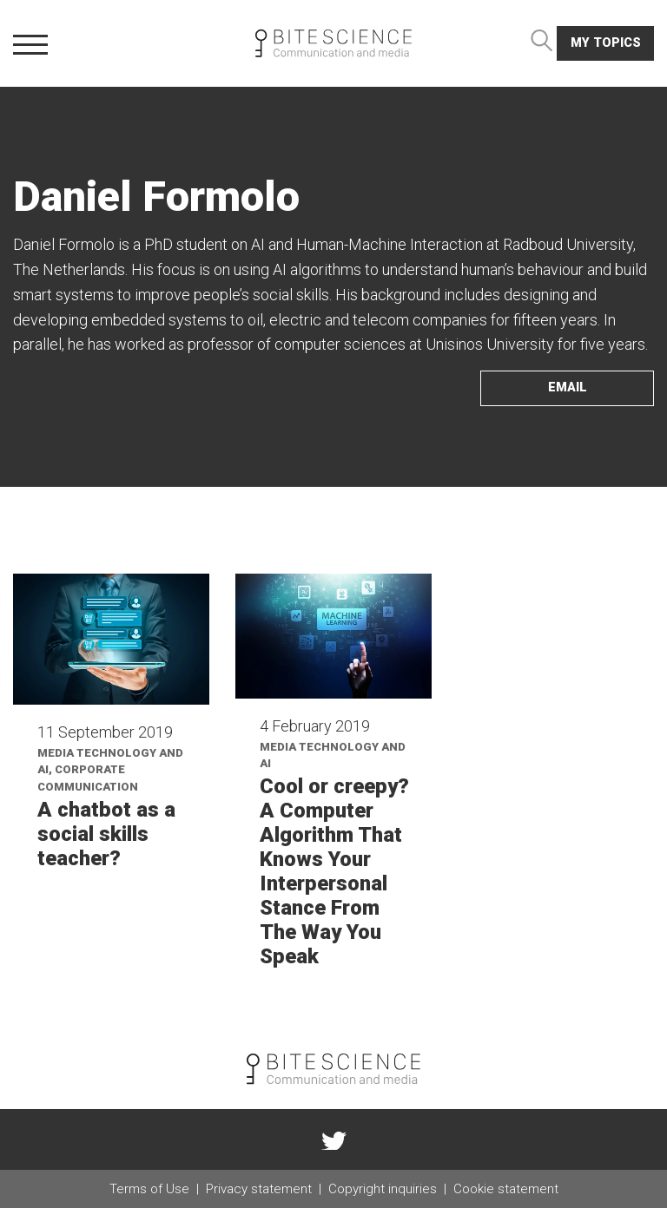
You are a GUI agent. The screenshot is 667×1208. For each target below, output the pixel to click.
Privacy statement (259, 1189)
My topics (606, 43)
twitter (333, 1139)
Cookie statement (505, 1189)
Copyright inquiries (382, 1189)
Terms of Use (149, 1189)
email (567, 387)
